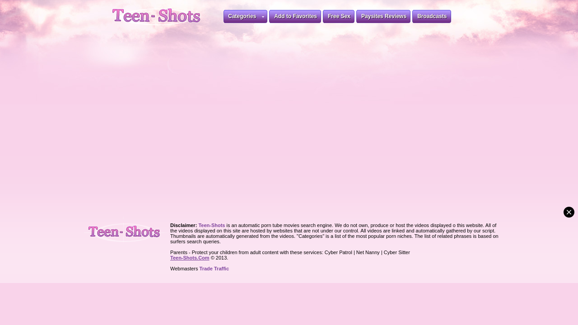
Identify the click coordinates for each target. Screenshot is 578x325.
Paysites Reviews (383, 16)
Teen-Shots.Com (190, 257)
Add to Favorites (295, 16)
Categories (246, 18)
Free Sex (339, 16)
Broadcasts (432, 16)
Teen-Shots (128, 230)
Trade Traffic (214, 268)
